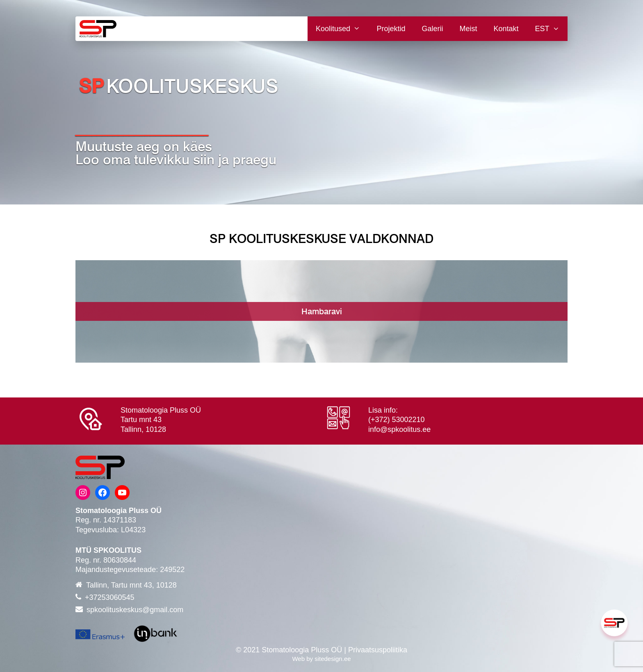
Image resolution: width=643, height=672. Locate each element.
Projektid (390, 29)
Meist (468, 29)
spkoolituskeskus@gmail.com (135, 610)
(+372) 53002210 (396, 419)
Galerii (432, 29)
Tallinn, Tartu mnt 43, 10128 (131, 585)
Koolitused (342, 29)
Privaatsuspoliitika (377, 650)
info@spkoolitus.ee (399, 429)
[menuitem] (547, 28)
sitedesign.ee (333, 658)
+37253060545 (110, 597)
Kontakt (506, 29)
